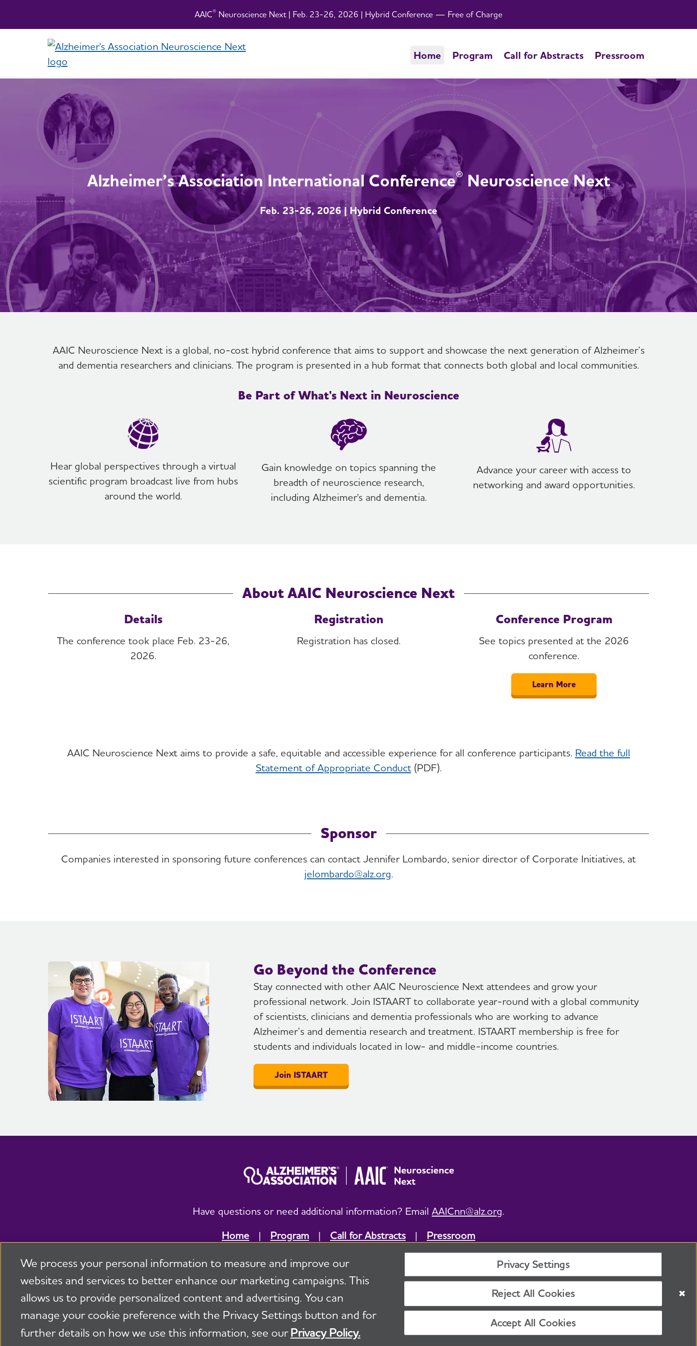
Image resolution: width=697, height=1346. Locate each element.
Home (427, 55)
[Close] (682, 1296)
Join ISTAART (301, 1075)
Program (472, 55)
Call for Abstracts (544, 55)
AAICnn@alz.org (467, 1211)
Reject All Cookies (533, 1297)
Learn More (554, 684)
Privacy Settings (533, 1267)
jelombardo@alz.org (347, 874)
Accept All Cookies (533, 1326)
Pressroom (619, 55)
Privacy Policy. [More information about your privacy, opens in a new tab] (325, 1336)
